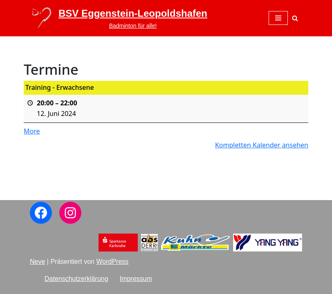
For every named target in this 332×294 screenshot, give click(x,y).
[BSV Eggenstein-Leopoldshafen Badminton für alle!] (118, 18)
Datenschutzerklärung (76, 278)
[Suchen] (295, 18)
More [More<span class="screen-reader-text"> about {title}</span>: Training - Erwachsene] (32, 131)
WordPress (112, 261)
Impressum (136, 278)
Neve (37, 261)
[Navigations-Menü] (278, 18)
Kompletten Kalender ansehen (261, 144)
